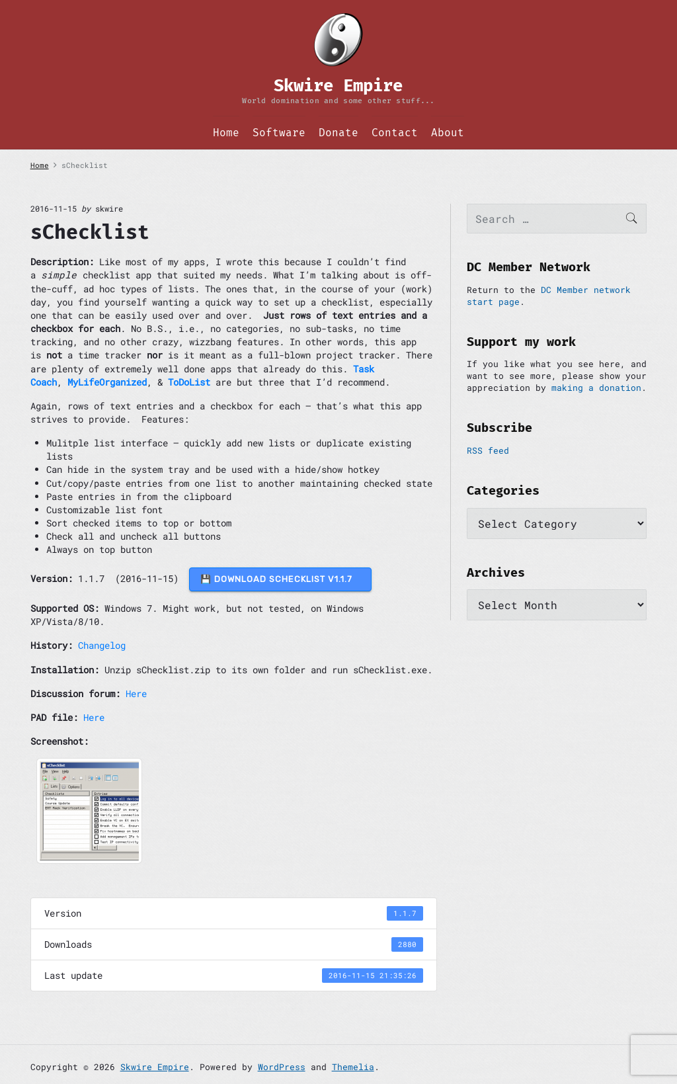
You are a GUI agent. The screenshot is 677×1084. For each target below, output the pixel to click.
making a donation (596, 387)
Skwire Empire (154, 1067)
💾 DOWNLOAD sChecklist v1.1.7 (280, 579)
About (447, 132)
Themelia (353, 1067)
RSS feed (488, 450)
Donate (338, 132)
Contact (395, 132)
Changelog (102, 645)
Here (136, 693)
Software (279, 132)
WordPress (281, 1067)
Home (226, 132)
